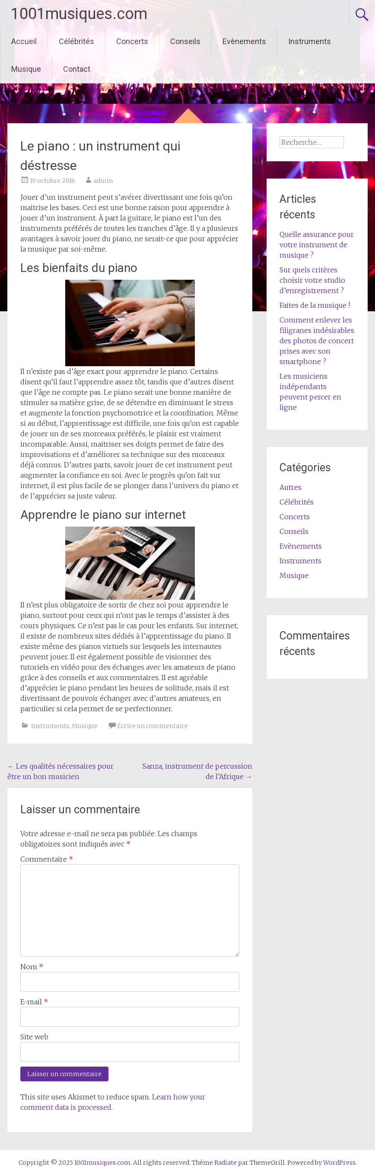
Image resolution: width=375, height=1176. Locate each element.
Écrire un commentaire (152, 726)
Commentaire (46, 859)
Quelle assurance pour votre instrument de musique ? (317, 244)
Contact (76, 69)
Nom (31, 966)
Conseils (185, 41)
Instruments (309, 41)
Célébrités (76, 41)
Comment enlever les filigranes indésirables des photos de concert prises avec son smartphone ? (317, 341)
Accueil (24, 41)
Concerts (132, 41)
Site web (34, 1036)
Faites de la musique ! (315, 305)
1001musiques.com (79, 14)
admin (103, 181)
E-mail (34, 1001)
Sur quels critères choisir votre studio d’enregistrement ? (312, 280)
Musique (26, 69)
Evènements (244, 41)
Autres (291, 487)
